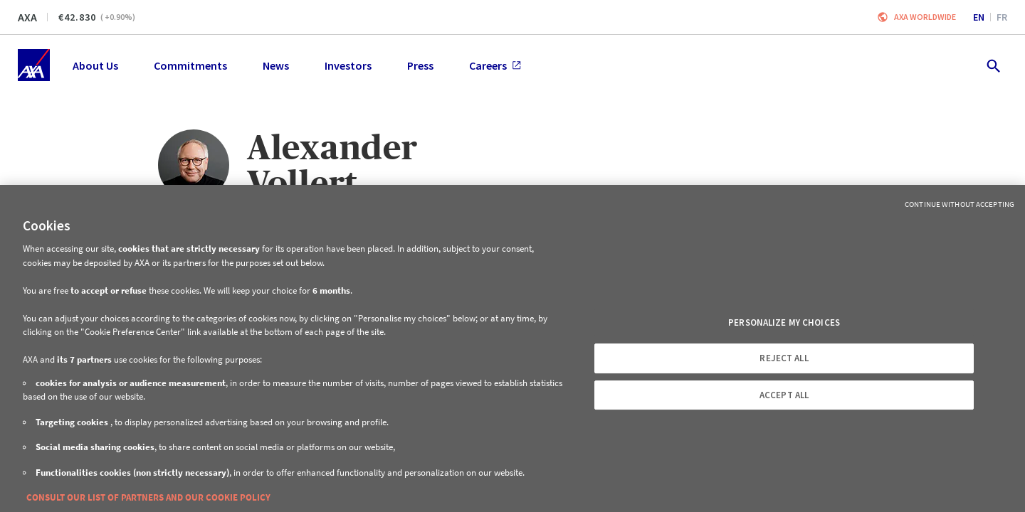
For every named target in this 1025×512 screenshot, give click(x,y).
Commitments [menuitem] (190, 65)
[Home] (34, 65)
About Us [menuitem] (95, 65)
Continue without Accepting (959, 204)
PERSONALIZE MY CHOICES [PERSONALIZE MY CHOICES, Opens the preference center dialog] (784, 322)
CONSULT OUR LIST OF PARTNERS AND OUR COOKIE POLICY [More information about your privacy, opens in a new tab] (148, 497)
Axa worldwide (925, 16)
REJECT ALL (783, 358)
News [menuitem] (276, 65)
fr (1002, 17)
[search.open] (992, 65)
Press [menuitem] (420, 65)
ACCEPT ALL (784, 395)
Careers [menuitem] (495, 65)
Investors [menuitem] (348, 65)
